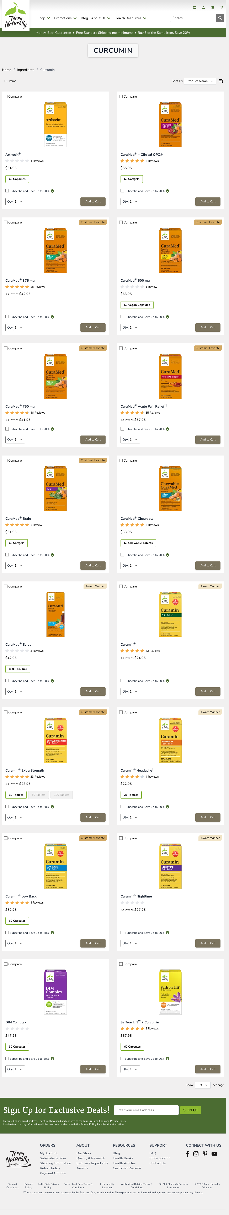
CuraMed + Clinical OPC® (142, 159)
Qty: (10, 206)
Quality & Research (90, 1163)
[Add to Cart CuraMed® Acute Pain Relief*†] (207, 445)
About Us (98, 18)
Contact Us (157, 1168)
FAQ (152, 1158)
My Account (49, 1158)
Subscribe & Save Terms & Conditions (78, 1190)
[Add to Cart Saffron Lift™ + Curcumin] (207, 1074)
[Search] (220, 18)
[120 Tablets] (63, 799)
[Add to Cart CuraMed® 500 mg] (207, 332)
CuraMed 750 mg (20, 411)
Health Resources (128, 18)
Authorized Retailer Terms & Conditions (136, 1190)
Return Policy (50, 1173)
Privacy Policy (118, 1126)
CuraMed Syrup (18, 649)
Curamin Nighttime (136, 901)
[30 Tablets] (17, 799)
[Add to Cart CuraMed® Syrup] (93, 696)
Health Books (123, 1163)
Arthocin (13, 159)
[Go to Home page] (16, 16)
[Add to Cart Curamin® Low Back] (93, 948)
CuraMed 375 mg (20, 285)
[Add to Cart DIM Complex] (93, 1074)
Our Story (83, 1158)
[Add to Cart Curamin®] (207, 696)
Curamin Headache (137, 775)
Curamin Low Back (21, 901)
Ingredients (25, 75)
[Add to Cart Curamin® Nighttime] (207, 948)
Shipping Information (56, 1168)
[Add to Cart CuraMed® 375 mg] (93, 332)
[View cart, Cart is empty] (213, 7)
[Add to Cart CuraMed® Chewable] (207, 570)
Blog (84, 18)
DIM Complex (15, 1027)
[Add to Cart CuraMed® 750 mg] (93, 445)
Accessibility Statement (107, 1190)
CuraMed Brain (18, 523)
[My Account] (203, 7)
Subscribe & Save (53, 1163)
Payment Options (53, 1178)
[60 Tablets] (40, 799)
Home (6, 75)
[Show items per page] (203, 1090)
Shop (41, 18)
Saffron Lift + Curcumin (140, 1027)
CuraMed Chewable (137, 523)
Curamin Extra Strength (24, 775)
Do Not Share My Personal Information (173, 1190)
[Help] (222, 7)
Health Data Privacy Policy (48, 1190)
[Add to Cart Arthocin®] (93, 206)
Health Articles (124, 1168)
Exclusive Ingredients (92, 1168)
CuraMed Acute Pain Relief (144, 411)
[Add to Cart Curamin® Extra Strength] (93, 822)
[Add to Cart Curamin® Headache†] (207, 822)
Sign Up (190, 1115)
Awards (82, 1173)
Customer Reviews (127, 1173)
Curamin (128, 649)
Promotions (63, 18)
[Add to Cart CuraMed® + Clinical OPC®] (207, 206)
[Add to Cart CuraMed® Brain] (93, 570)
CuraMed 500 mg (135, 285)
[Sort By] (200, 86)
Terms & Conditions (94, 1126)
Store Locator (159, 1163)
